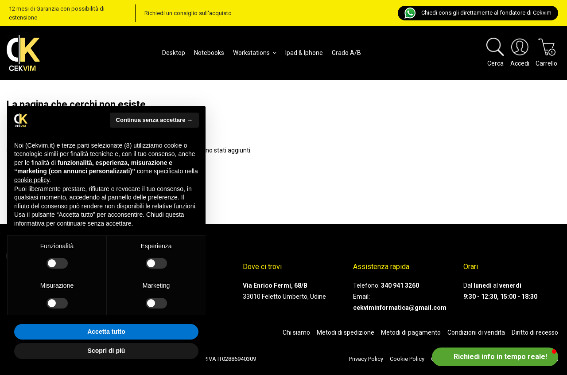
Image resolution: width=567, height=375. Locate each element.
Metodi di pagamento (411, 332)
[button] (495, 357)
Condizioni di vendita (476, 332)
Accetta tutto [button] (106, 331)
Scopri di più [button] (106, 350)
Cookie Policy (407, 358)
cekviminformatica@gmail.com (400, 307)
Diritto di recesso (535, 332)
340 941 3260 (400, 285)
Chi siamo (296, 332)
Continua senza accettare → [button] (154, 120)
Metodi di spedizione (345, 332)
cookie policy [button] (31, 180)
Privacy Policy (366, 358)
